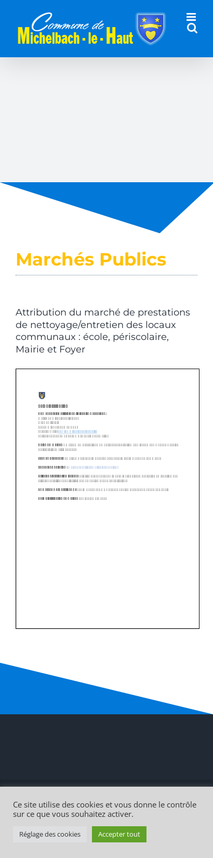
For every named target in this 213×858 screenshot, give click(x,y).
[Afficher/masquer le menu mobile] (192, 16)
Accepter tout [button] (119, 834)
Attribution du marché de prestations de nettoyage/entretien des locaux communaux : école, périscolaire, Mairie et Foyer (103, 331)
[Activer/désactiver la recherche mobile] (192, 27)
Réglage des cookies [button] (50, 834)
